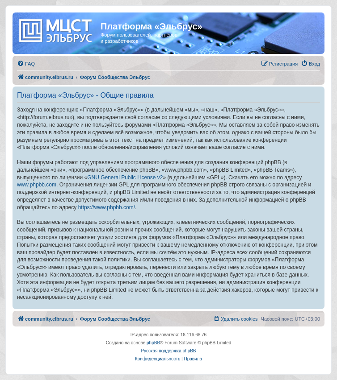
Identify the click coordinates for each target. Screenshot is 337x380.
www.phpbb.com (36, 185)
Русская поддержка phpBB (168, 350)
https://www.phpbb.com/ (106, 207)
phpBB (153, 342)
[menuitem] (26, 63)
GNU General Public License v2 (125, 177)
